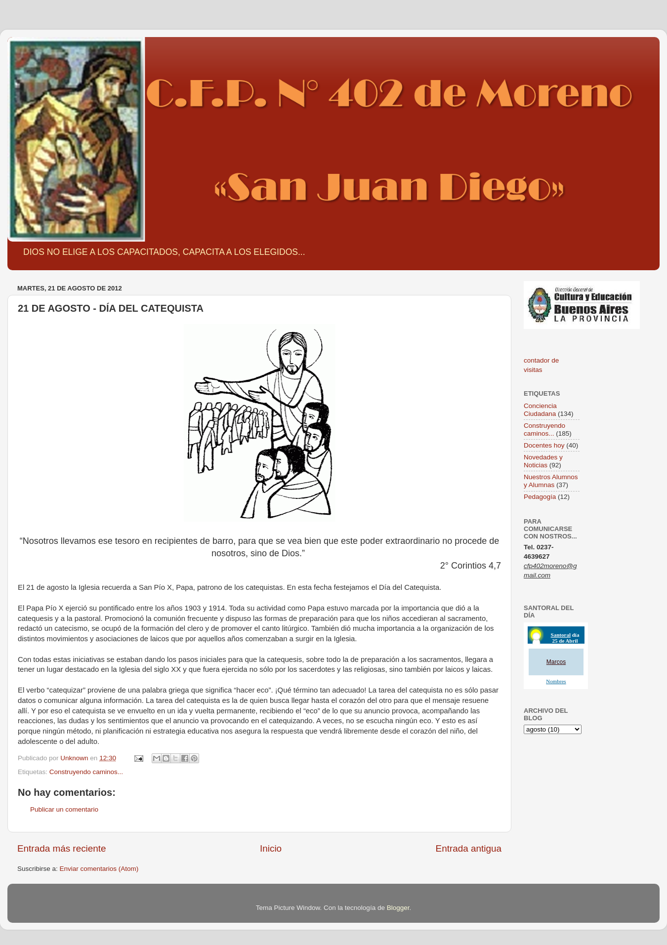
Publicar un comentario (64, 809)
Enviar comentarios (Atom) (99, 868)
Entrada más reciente (61, 848)
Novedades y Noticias (543, 461)
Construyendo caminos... (86, 772)
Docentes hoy (544, 445)
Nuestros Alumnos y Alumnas (551, 481)
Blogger (398, 907)
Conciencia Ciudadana (540, 409)
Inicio (271, 848)
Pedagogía (540, 496)
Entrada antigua (468, 848)
